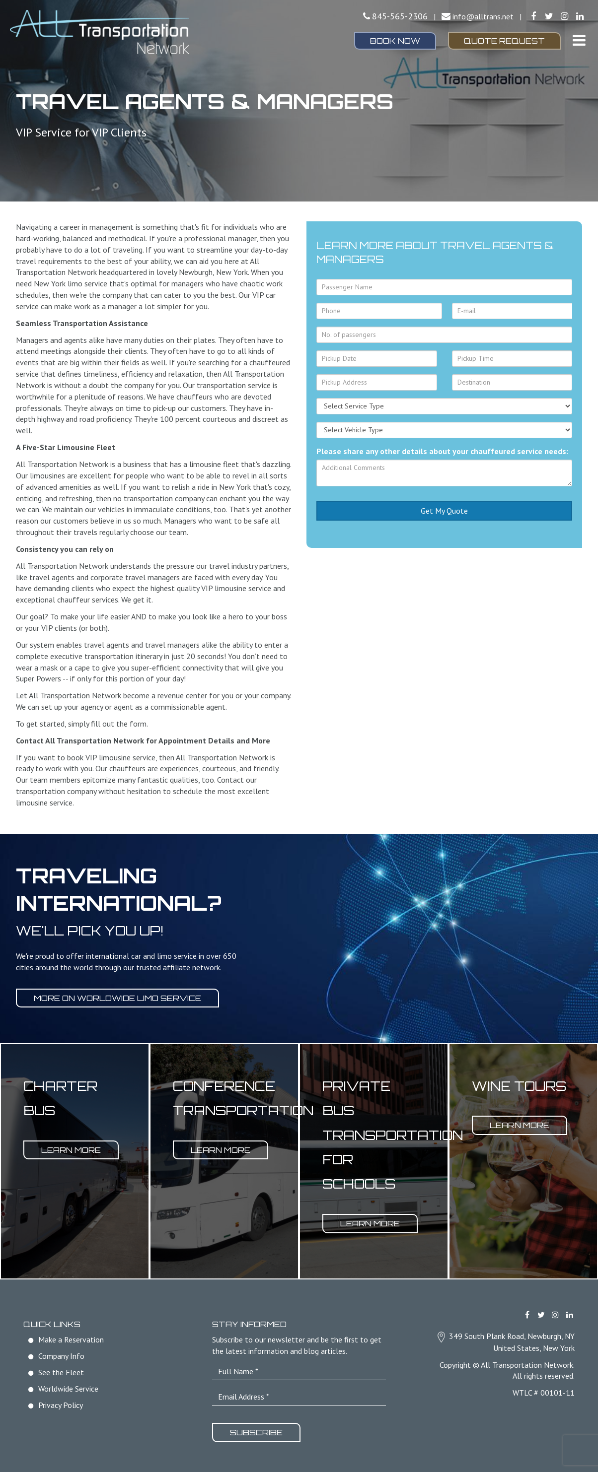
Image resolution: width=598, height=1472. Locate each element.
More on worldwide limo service (118, 998)
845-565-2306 (400, 16)
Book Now (395, 41)
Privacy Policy (60, 1404)
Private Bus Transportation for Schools (392, 1135)
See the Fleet (61, 1372)
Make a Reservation (71, 1339)
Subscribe (256, 1432)
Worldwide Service (68, 1389)
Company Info (61, 1356)
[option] (75, 1161)
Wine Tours (519, 1086)
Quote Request (504, 41)
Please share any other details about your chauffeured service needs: (442, 451)
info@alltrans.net (483, 16)
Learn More (71, 1149)
